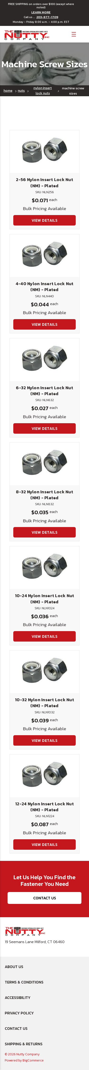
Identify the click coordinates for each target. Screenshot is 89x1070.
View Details (45, 220)
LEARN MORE (41, 12)
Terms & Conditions (24, 982)
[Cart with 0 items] (82, 33)
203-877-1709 (47, 17)
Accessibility (17, 997)
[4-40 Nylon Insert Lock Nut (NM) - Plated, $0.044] (44, 255)
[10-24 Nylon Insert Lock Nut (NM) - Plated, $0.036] (44, 567)
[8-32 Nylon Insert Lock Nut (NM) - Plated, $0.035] (44, 463)
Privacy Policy (19, 1013)
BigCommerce (33, 1060)
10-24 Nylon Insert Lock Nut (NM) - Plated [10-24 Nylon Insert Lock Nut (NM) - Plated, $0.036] (44, 598)
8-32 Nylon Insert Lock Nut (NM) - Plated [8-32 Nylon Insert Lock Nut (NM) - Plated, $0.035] (44, 495)
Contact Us (44, 898)
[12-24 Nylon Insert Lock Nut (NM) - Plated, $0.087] (44, 775)
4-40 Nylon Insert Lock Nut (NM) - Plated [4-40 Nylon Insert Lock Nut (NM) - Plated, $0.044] (45, 286)
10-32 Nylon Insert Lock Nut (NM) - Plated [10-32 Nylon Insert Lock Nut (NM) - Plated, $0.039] (44, 702)
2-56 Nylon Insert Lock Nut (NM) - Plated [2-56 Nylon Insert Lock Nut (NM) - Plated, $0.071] (44, 182)
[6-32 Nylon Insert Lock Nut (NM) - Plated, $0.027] (44, 359)
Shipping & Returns (23, 1044)
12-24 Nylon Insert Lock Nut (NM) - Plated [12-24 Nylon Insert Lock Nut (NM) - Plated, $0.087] (44, 807)
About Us (14, 966)
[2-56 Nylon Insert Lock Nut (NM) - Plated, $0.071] (44, 151)
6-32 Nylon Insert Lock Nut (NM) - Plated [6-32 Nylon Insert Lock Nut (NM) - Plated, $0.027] (44, 390)
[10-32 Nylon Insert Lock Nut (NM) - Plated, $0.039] (44, 671)
